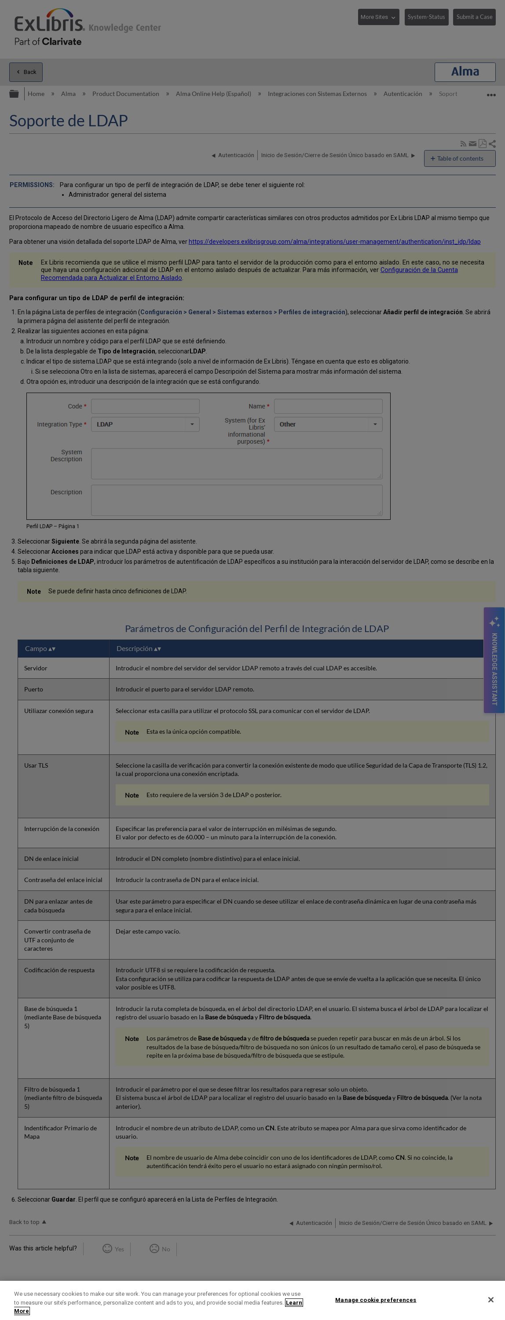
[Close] (491, 1299)
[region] (252, 1300)
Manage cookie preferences (375, 1299)
